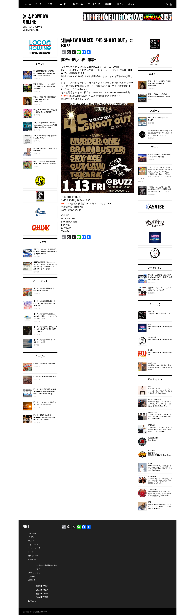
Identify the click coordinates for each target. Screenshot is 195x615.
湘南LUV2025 (42, 585)
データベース (94, 3)
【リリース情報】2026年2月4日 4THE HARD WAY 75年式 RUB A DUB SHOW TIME (44, 303)
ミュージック (40, 280)
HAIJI (149, 502)
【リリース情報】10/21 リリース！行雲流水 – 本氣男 (44, 341)
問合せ (120, 3)
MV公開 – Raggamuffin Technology (44, 363)
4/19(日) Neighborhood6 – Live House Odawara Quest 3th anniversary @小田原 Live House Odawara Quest (45, 124)
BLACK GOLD (152, 476)
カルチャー (155, 74)
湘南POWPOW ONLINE (36, 19)
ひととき (151, 311)
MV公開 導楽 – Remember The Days (44, 376)
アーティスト (154, 379)
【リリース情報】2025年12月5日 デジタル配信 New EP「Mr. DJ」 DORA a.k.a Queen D (45, 329)
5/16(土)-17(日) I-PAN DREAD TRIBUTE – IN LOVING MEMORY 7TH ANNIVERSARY (44, 99)
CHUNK (150, 350)
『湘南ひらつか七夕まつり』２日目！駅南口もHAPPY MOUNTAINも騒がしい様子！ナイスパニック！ (159, 189)
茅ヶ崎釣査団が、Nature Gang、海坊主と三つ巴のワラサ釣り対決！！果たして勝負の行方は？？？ (160, 132)
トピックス (40, 242)
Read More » (162, 393)
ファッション (154, 267)
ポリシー (132, 3)
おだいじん (152, 363)
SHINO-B (66, 95)
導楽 (149, 386)
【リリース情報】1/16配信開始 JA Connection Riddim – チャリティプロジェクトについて (45, 316)
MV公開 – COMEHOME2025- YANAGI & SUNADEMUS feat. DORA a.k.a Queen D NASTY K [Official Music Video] (44, 391)
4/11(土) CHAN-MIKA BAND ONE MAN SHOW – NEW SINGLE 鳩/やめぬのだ (44, 162)
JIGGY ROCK (151, 450)
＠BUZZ (65, 203)
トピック (32, 533)
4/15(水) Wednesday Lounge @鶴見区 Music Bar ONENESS (45, 136)
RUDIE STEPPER (153, 438)
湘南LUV (32, 579)
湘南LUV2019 (42, 597)
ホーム (28, 3)
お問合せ (32, 600)
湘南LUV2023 (42, 593)
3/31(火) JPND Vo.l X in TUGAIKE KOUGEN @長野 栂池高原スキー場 (159, 95)
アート (155, 147)
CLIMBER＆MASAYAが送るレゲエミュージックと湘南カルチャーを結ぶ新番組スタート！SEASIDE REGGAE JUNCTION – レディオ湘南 (45, 265)
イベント (51, 3)
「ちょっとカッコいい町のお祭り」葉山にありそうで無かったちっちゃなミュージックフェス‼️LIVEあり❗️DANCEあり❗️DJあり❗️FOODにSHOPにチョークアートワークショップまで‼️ (155, 172)
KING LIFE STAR (152, 412)
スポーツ (155, 110)
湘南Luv (109, 3)
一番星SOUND (152, 489)
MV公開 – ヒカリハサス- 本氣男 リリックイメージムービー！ (44, 403)
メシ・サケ (155, 304)
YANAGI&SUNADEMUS (154, 399)
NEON (149, 324)
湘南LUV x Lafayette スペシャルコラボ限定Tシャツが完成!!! (159, 289)
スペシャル (78, 3)
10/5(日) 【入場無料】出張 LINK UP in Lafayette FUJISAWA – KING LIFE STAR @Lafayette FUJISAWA (45, 251)
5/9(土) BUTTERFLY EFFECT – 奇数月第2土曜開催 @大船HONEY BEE (45, 111)
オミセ (31, 540)
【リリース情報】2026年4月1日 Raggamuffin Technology (44, 289)
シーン (39, 3)
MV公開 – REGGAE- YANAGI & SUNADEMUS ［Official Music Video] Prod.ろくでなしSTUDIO (44, 417)
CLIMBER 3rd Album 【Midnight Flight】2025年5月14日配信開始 (160, 155)
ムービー (64, 3)
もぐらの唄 (152, 337)
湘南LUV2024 (42, 589)
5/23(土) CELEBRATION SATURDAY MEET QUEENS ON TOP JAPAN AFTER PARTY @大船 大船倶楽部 (44, 73)
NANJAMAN (151, 425)
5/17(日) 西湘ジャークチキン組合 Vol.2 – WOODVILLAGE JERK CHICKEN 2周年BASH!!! (44, 86)
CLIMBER (150, 463)
